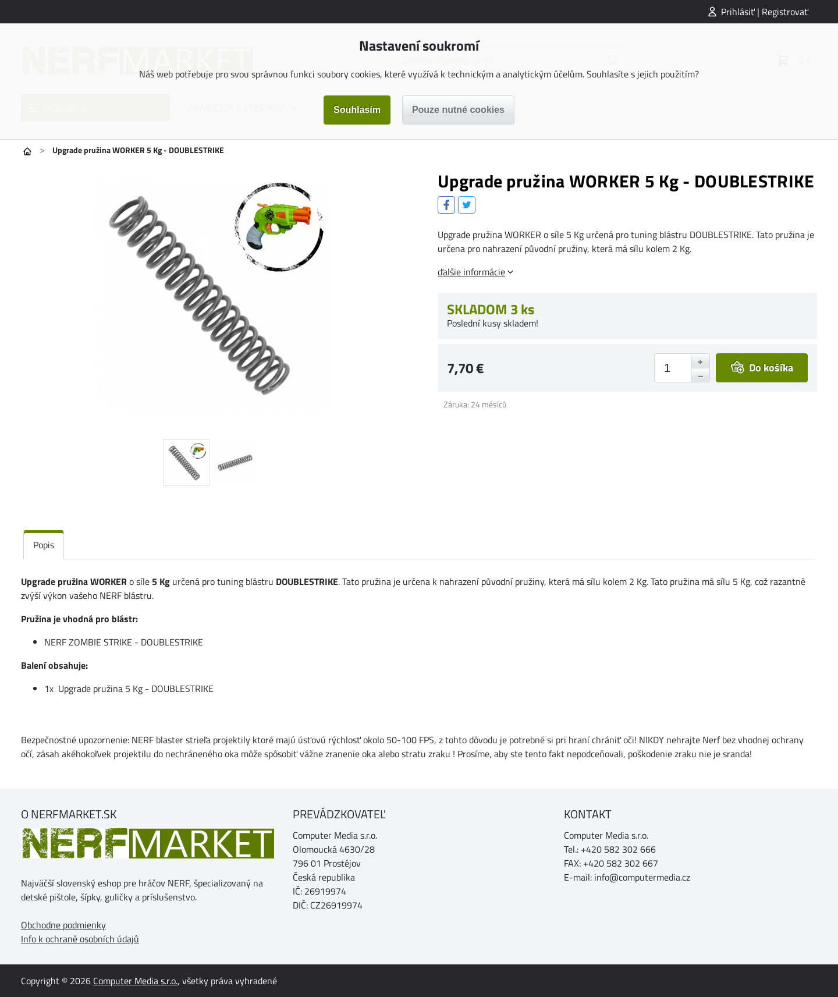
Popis (43, 545)
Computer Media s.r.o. (135, 981)
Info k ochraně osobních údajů (80, 939)
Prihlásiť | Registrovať (764, 12)
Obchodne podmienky (63, 925)
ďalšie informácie (471, 272)
